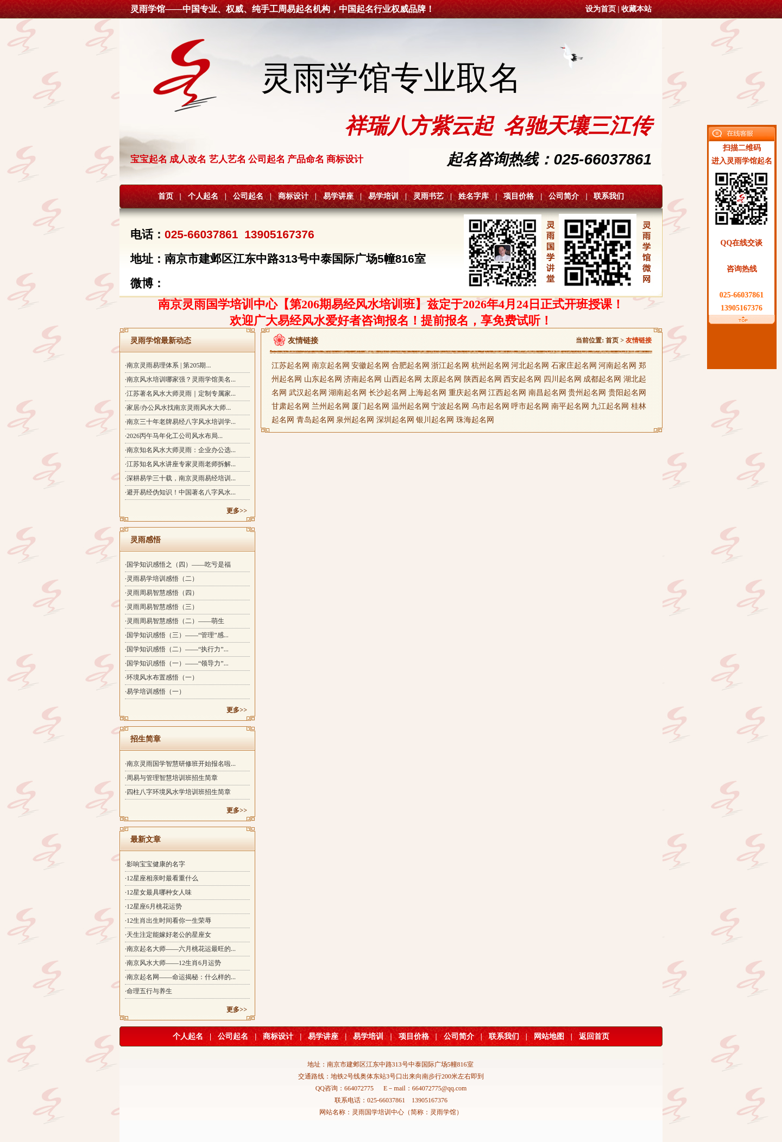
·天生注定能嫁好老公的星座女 (168, 934)
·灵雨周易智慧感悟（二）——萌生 (174, 621)
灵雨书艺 (428, 196)
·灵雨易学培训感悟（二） (161, 578)
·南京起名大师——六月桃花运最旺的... (180, 949)
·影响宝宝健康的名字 (155, 864)
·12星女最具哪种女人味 (158, 892)
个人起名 (203, 196)
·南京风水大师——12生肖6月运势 (173, 963)
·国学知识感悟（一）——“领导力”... (177, 663)
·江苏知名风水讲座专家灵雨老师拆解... (180, 464)
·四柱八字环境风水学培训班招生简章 (178, 792)
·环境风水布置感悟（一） (161, 677)
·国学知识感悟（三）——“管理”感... (177, 635)
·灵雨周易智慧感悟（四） (161, 593)
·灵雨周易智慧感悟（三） (161, 607)
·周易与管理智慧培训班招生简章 (171, 778)
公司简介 (563, 196)
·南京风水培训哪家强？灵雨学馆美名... (180, 379)
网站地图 (549, 1036)
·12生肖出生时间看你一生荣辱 (168, 920)
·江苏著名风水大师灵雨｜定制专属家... (180, 393)
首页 (165, 196)
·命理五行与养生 (148, 991)
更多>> (236, 511)
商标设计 (293, 196)
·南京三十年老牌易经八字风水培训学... (180, 422)
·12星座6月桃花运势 (153, 906)
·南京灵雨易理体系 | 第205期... (168, 365)
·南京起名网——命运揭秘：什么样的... (180, 977)
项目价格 (518, 196)
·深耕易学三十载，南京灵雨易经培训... (180, 478)
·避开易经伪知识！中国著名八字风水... (180, 492)
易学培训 (383, 196)
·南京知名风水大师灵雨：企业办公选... (180, 450)
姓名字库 (473, 196)
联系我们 (609, 196)
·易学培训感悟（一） (155, 691)
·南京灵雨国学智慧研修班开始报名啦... (180, 763)
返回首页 (594, 1036)
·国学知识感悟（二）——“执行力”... (177, 649)
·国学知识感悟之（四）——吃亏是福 (178, 564)
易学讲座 (338, 196)
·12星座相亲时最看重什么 (161, 878)
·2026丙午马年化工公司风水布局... (174, 436)
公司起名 (248, 196)
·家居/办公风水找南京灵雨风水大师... (178, 407)
